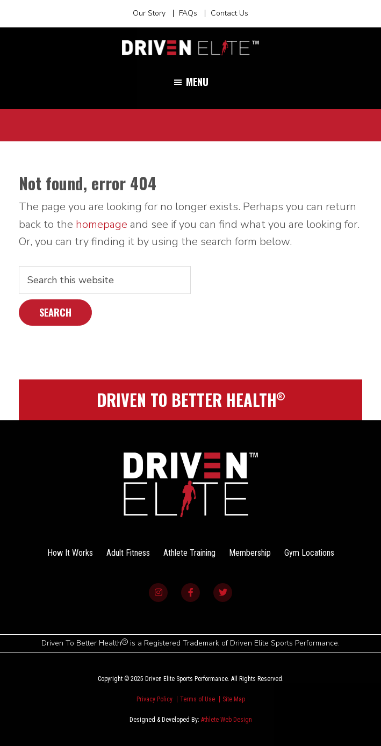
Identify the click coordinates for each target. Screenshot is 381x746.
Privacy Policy (154, 699)
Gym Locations (309, 553)
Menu (197, 82)
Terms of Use (197, 699)
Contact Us (229, 13)
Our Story (149, 13)
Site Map (233, 699)
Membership (250, 553)
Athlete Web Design (226, 719)
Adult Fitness (128, 553)
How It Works (70, 553)
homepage (101, 224)
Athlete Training (189, 553)
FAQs (188, 13)
